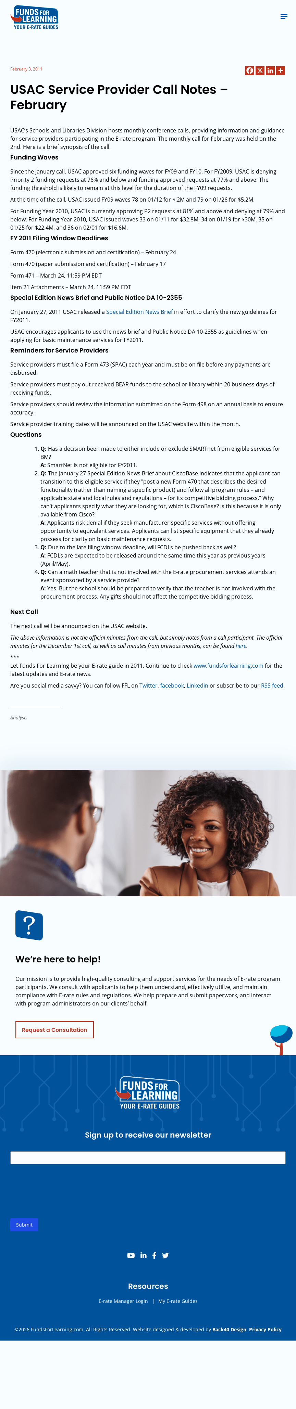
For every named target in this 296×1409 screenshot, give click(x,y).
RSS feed (272, 685)
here (241, 646)
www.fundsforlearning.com (228, 665)
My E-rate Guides (178, 1309)
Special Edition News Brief (139, 312)
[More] (280, 70)
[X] (260, 70)
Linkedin (197, 685)
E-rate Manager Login (123, 1309)
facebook (172, 685)
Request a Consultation (54, 1038)
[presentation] (62, 1204)
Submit (24, 1232)
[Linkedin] (270, 70)
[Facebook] (249, 70)
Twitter (148, 685)
